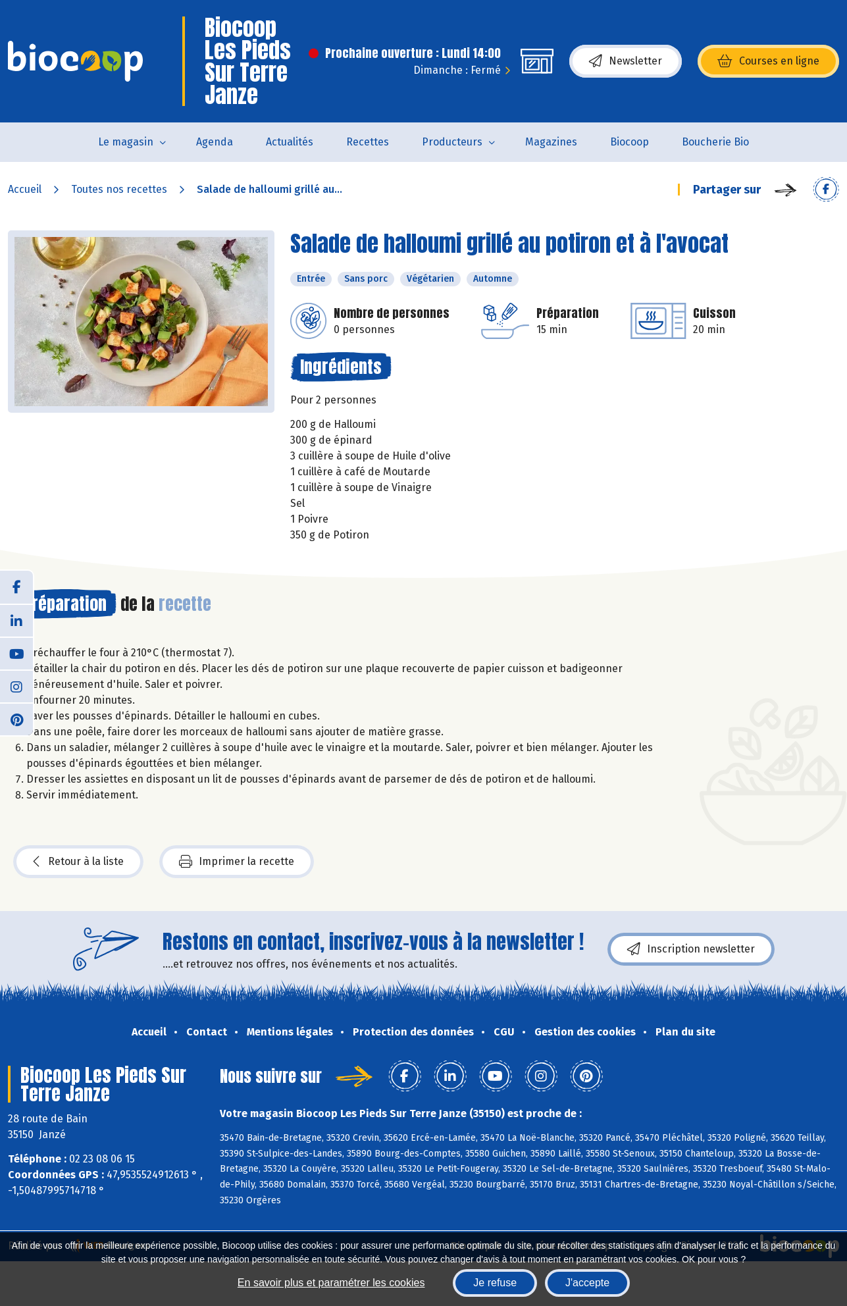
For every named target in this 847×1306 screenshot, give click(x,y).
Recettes (367, 142)
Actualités (289, 142)
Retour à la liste (78, 861)
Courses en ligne (768, 61)
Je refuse (495, 1282)
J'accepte (587, 1282)
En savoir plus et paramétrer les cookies (331, 1282)
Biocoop (629, 142)
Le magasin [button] (125, 142)
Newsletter (625, 61)
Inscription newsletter (691, 949)
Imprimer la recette (236, 861)
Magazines (551, 142)
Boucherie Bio (715, 142)
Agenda (214, 142)
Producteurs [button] (452, 142)
